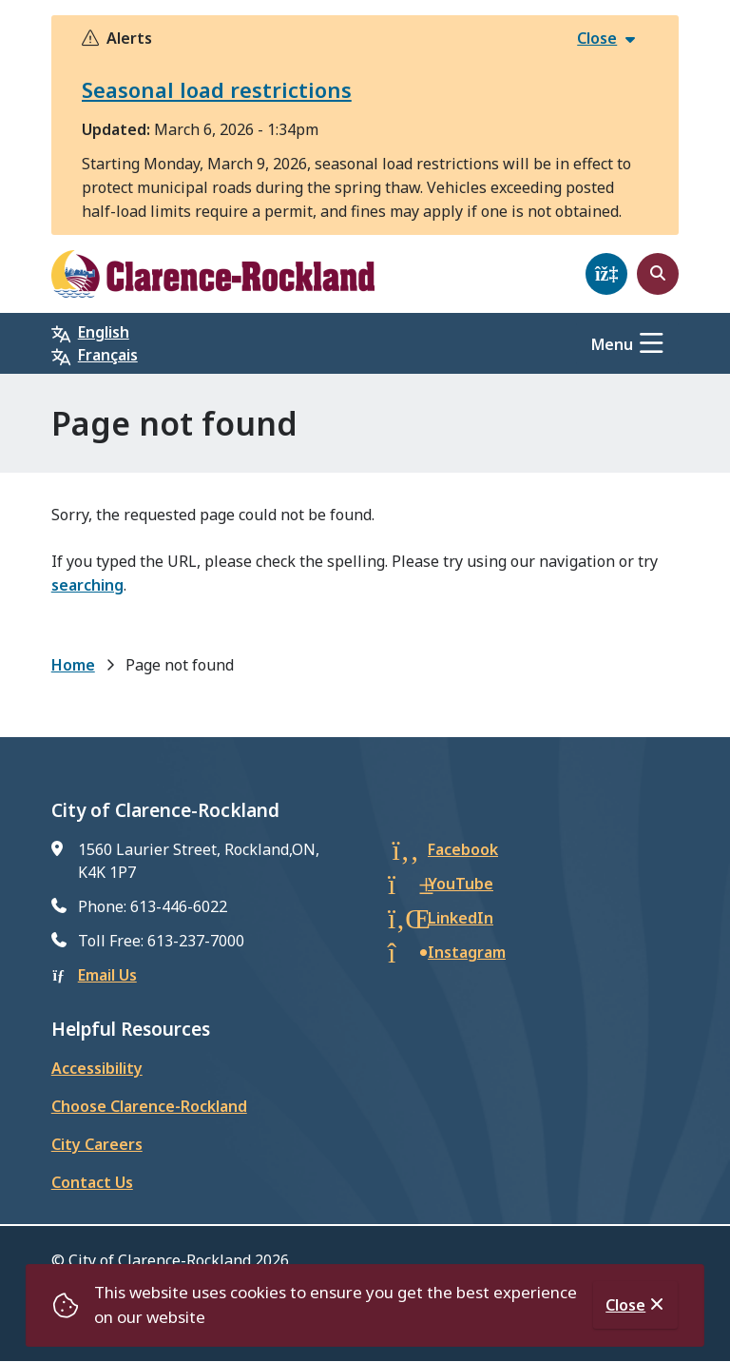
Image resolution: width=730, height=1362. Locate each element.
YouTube (460, 883)
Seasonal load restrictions (217, 89)
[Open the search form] (658, 274)
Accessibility (97, 1068)
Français (108, 354)
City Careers (97, 1144)
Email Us (107, 974)
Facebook (463, 849)
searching (87, 584)
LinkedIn (460, 917)
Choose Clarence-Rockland (149, 1106)
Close (625, 1304)
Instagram (467, 952)
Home (73, 664)
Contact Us (92, 1182)
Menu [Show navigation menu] (612, 344)
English (103, 331)
